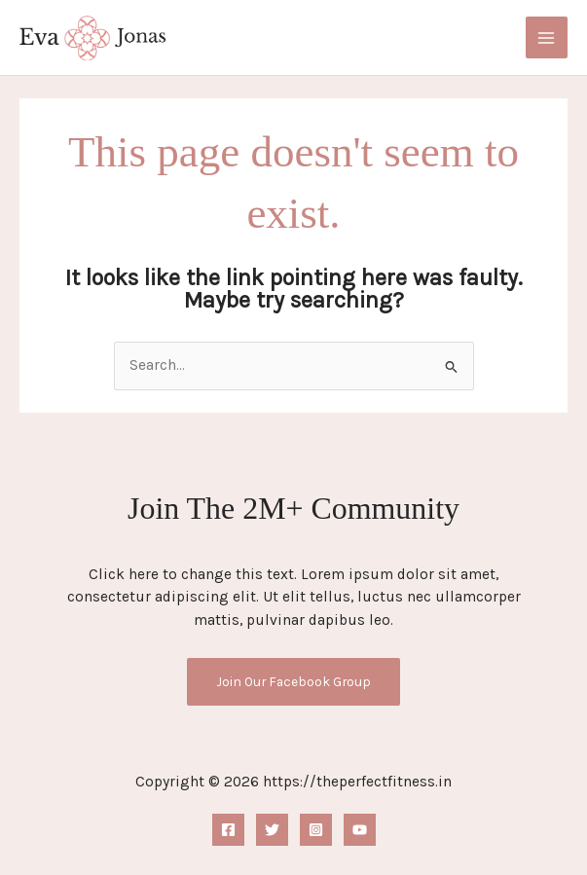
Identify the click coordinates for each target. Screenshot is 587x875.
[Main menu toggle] (547, 37)
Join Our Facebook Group (293, 681)
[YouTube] (360, 830)
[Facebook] (228, 830)
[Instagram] (316, 830)
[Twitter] (272, 830)
